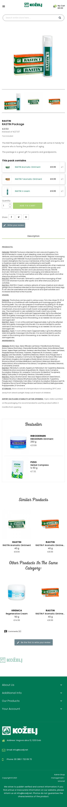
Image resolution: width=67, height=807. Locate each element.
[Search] (33, 17)
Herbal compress (39, 465)
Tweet (19, 217)
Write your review (13, 225)
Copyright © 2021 (9, 778)
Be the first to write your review (33, 642)
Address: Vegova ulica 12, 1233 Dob (24, 740)
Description (33, 236)
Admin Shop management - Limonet (58, 777)
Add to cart (28, 205)
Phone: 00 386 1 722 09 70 (19, 759)
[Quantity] (5, 206)
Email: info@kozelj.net (17, 749)
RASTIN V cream (22, 191)
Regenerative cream (17, 613)
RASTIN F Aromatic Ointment (28, 179)
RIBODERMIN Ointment (41, 439)
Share (11, 217)
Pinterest (26, 217)
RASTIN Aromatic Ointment (27, 167)
